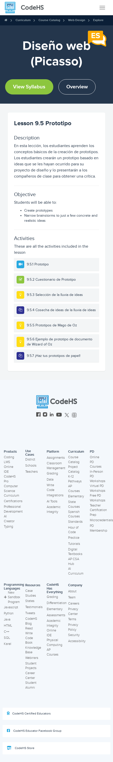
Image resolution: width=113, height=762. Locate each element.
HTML (8, 626)
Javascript (11, 607)
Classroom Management (56, 465)
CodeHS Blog (31, 621)
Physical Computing (54, 642)
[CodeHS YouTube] (59, 415)
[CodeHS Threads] (74, 415)
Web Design (76, 20)
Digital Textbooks (75, 551)
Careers (73, 603)
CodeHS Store (20, 748)
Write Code (50, 487)
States (29, 601)
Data (50, 480)
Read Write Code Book (29, 635)
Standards (75, 522)
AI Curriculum (75, 571)
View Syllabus (29, 87)
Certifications (13, 501)
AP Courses (74, 488)
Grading (52, 473)
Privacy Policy (73, 627)
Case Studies (30, 593)
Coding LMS (9, 459)
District (30, 459)
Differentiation (57, 603)
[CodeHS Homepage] (26, 7)
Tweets (30, 613)
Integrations (55, 495)
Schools (30, 466)
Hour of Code (73, 530)
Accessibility (76, 641)
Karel (7, 644)
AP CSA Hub (73, 561)
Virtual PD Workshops (97, 488)
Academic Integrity (53, 509)
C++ (6, 632)
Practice (73, 538)
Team (72, 597)
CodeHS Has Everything (55, 588)
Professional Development (13, 509)
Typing (8, 527)
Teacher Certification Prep (98, 510)
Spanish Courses (74, 514)
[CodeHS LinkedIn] (51, 415)
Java (7, 619)
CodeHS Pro (10, 478)
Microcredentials (101, 520)
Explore (98, 20)
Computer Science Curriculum (11, 491)
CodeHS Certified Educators (29, 713)
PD (92, 451)
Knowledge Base (33, 650)
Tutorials (74, 544)
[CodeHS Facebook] (38, 415)
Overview (77, 87)
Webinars (31, 658)
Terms (72, 619)
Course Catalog (49, 20)
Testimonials (34, 607)
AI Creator (9, 518)
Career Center (30, 675)
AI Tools (52, 501)
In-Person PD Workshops (97, 476)
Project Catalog (73, 469)
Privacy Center (73, 611)
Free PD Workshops (97, 498)
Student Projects (30, 665)
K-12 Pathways (75, 478)
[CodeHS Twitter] (66, 415)
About (72, 591)
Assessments (56, 615)
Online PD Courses (96, 462)
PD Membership (98, 528)
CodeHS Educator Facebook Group (34, 731)
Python (9, 613)
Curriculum (23, 20)
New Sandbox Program (12, 597)
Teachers (31, 472)
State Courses (74, 504)
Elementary (76, 496)
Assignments (56, 458)
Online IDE (8, 469)
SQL (7, 638)
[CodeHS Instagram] (45, 415)
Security (74, 635)
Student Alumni (30, 685)
